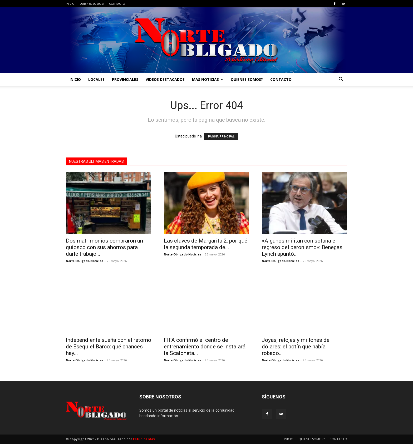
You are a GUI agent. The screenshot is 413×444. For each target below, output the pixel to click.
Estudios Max (144, 439)
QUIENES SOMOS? (92, 4)
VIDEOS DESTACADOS (165, 79)
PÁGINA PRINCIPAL (221, 136)
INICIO (70, 4)
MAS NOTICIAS (207, 79)
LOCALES (96, 79)
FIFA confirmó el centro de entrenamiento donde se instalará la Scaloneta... (204, 346)
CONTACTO (117, 4)
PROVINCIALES (125, 79)
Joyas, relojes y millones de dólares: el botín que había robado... (296, 346)
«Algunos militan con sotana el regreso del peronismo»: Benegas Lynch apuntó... (302, 247)
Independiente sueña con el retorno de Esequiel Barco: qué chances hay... (108, 346)
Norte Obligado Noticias (84, 261)
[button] (341, 79)
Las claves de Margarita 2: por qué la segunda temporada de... (205, 244)
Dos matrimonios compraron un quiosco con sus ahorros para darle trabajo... (104, 247)
